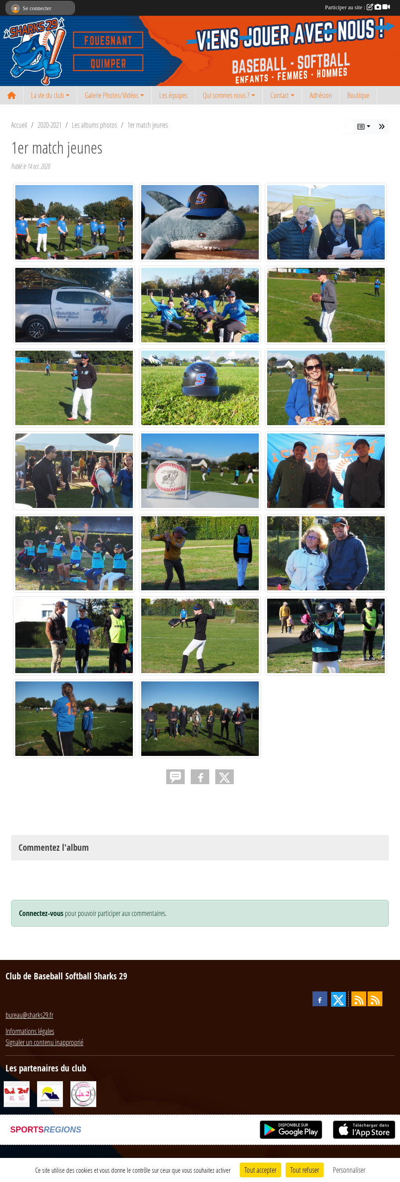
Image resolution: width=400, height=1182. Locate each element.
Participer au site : (357, 7)
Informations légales (30, 1031)
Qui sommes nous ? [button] (226, 95)
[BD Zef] (17, 1093)
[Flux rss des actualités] (358, 998)
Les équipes (173, 95)
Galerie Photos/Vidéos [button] (111, 95)
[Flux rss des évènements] (375, 998)
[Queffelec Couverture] (50, 1093)
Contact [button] (279, 95)
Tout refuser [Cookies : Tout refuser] (304, 1170)
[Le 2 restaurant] (83, 1093)
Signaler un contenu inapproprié (44, 1042)
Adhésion (321, 95)
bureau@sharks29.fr (29, 1015)
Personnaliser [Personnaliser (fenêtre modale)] (349, 1170)
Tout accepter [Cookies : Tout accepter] (260, 1170)
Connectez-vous (41, 913)
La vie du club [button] (47, 95)
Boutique (358, 95)
